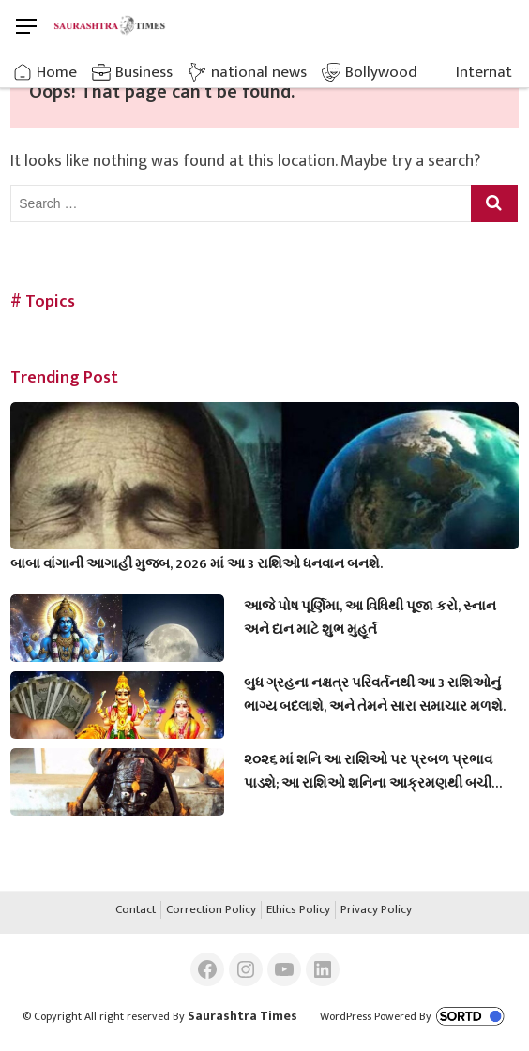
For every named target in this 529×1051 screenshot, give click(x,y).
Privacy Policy (376, 910)
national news (259, 72)
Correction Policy (211, 910)
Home (57, 72)
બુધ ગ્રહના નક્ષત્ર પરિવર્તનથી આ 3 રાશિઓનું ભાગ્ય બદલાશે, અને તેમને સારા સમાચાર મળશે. (375, 694)
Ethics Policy (298, 910)
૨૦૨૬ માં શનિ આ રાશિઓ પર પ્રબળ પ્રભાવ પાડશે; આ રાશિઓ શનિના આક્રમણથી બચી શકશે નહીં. (368, 771)
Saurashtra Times (242, 1016)
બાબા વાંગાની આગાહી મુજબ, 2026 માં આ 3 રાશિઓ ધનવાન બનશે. (196, 564)
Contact (135, 910)
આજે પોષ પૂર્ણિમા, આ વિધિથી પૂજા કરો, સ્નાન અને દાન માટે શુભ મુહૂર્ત (370, 617)
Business (144, 72)
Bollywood (381, 72)
